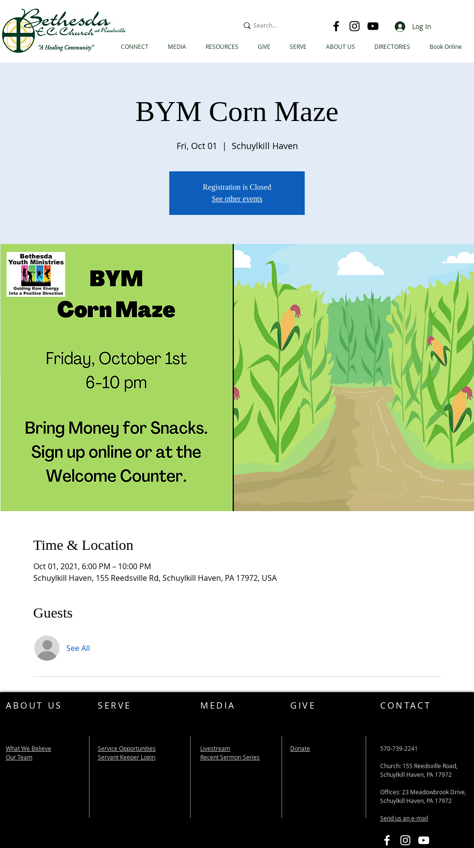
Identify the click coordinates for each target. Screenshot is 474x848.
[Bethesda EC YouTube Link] (423, 840)
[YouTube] (373, 26)
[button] (392, 47)
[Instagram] (354, 26)
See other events (237, 199)
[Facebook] (336, 26)
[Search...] (280, 25)
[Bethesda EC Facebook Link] (387, 840)
